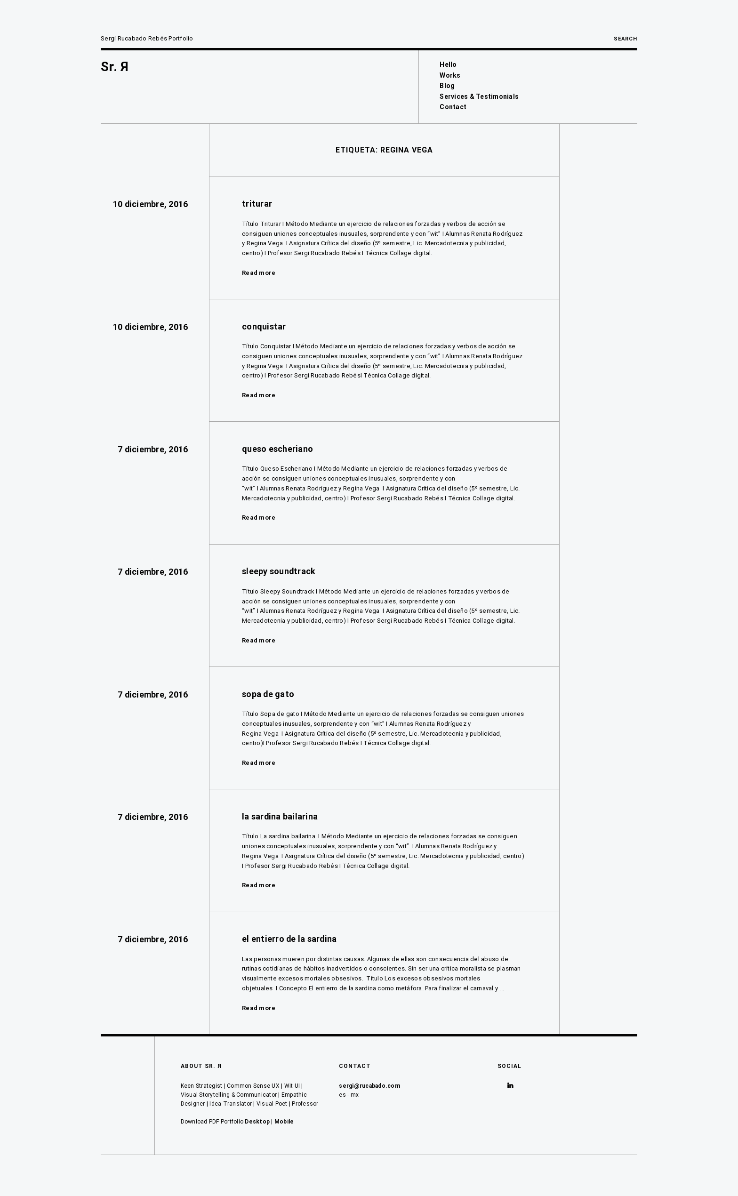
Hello (448, 64)
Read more (258, 272)
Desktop (257, 1121)
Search (625, 39)
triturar (257, 204)
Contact (453, 107)
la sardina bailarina (280, 816)
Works (450, 75)
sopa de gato (268, 694)
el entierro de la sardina (289, 939)
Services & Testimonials (479, 96)
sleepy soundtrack (278, 571)
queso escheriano (277, 449)
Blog (447, 85)
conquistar (264, 326)
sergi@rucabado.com (369, 1086)
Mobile (284, 1121)
